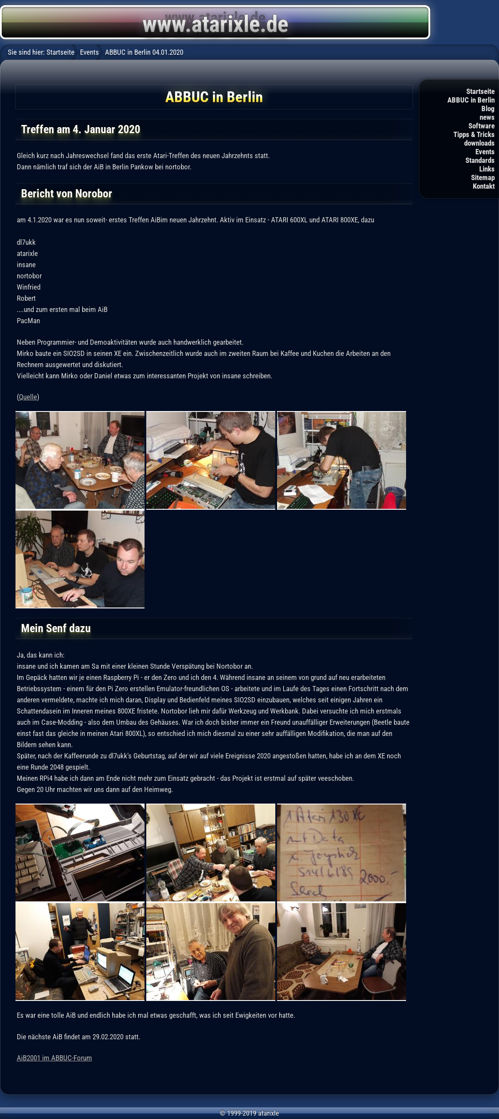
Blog (488, 108)
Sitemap (483, 177)
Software (481, 126)
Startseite (480, 91)
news (487, 117)
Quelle (28, 397)
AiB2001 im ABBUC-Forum (54, 1058)
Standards (480, 160)
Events (485, 151)
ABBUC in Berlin (471, 100)
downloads (479, 143)
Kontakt (484, 186)
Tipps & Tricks (474, 134)
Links (487, 169)
